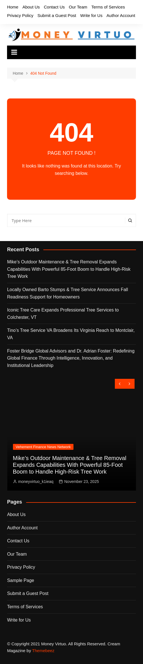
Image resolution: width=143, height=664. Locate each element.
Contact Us (54, 7)
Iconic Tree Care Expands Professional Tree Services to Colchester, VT (63, 314)
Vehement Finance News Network (43, 447)
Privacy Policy (20, 15)
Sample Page (20, 580)
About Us (31, 7)
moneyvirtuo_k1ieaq (35, 481)
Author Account (120, 15)
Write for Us (91, 15)
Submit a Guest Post (56, 15)
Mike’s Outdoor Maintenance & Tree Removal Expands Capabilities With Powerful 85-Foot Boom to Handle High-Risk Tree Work (68, 269)
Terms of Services (108, 7)
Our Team (78, 7)
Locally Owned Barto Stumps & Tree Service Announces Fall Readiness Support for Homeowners (67, 293)
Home (12, 7)
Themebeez (43, 650)
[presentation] (120, 384)
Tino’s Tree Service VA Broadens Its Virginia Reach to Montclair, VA (71, 334)
